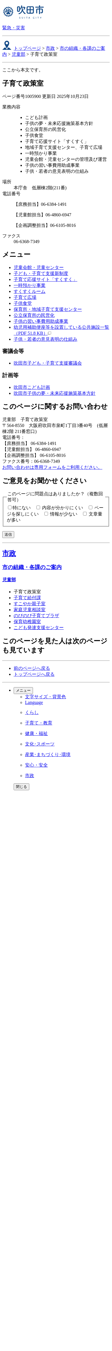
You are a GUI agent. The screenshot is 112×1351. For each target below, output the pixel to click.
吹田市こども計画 (32, 387)
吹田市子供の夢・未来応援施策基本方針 (55, 393)
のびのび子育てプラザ (36, 615)
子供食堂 (23, 303)
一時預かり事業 (29, 285)
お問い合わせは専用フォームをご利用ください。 (52, 467)
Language (34, 702)
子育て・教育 (38, 722)
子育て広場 (25, 297)
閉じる (21, 787)
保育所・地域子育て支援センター (48, 309)
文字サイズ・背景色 (45, 696)
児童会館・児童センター (39, 267)
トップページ (27, 48)
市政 (50, 48)
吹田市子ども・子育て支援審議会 (48, 363)
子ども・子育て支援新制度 (41, 273)
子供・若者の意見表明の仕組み (45, 339)
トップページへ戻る (34, 674)
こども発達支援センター (39, 627)
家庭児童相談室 (29, 609)
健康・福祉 (36, 733)
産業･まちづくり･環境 (47, 754)
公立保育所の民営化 (34, 315)
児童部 (18, 54)
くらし (32, 712)
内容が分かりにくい (62, 507)
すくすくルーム (29, 291)
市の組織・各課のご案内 (32, 567)
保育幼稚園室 (27, 621)
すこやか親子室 (29, 603)
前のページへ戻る (32, 668)
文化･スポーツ (40, 744)
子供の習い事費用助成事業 (41, 321)
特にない (22, 507)
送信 (8, 534)
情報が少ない (63, 514)
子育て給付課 (27, 597)
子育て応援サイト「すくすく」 (45, 279)
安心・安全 (36, 765)
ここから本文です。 (22, 69)
